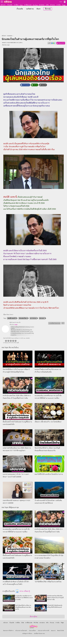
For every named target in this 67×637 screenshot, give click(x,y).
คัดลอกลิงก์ (61, 43)
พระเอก (42, 318)
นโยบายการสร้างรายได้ (43, 630)
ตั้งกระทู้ (47, 9)
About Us (53, 630)
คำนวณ (52, 5)
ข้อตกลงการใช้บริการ (8, 630)
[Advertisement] (33, 23)
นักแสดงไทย (23, 318)
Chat (21, 5)
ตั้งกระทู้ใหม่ (33, 617)
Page (63, 5)
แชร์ (51, 43)
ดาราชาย (33, 318)
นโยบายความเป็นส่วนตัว (21, 630)
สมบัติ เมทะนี (11, 318)
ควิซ (47, 5)
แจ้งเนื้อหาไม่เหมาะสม (39, 633)
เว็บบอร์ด (9, 5)
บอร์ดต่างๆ (30, 9)
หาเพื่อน (16, 5)
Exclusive (9, 35)
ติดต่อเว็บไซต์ (60, 630)
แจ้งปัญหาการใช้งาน (27, 633)
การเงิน (58, 5)
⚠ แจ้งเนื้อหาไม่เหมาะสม (54, 323)
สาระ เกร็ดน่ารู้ (22, 591)
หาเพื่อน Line (28, 5)
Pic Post (35, 5)
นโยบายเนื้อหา (32, 630)
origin (8, 45)
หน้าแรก (3, 5)
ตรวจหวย (41, 5)
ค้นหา (39, 9)
